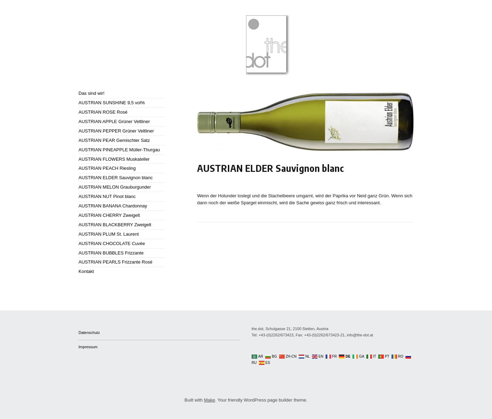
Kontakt (86, 271)
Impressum (88, 347)
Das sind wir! (91, 93)
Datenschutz (89, 332)
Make (209, 400)
